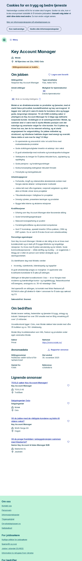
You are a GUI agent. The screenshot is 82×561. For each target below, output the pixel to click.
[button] (58, 349)
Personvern (6, 510)
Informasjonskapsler (10, 515)
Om (11, 523)
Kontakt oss (7, 506)
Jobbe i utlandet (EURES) (13, 548)
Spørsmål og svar (9, 544)
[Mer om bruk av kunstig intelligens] (40, 99)
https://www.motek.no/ (52, 342)
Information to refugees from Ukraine (17, 553)
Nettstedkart (7, 528)
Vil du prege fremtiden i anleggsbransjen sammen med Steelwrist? (36, 440)
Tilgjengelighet (8, 519)
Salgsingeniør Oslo (20, 400)
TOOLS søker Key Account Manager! (29, 382)
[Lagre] (68, 385)
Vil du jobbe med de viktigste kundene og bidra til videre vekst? (35, 420)
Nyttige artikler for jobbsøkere (14, 540)
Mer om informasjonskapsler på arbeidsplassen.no (28, 22)
